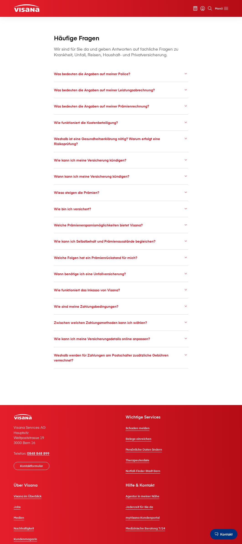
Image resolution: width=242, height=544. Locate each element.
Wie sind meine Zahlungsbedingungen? (121, 306)
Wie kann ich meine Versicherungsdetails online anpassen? (121, 338)
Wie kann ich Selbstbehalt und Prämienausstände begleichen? (121, 241)
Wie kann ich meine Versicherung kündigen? (121, 160)
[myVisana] (202, 8)
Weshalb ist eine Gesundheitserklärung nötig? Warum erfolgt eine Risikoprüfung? (121, 141)
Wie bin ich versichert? (121, 208)
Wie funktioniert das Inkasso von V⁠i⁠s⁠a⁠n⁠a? (121, 289)
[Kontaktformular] (31, 466)
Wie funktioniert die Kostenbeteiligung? (121, 122)
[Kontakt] (223, 534)
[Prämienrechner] (195, 8)
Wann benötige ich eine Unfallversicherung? (121, 273)
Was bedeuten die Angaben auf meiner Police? (121, 73)
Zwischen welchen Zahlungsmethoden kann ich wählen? (121, 322)
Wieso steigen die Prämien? (121, 192)
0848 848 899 (38, 453)
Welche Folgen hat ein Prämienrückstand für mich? (121, 257)
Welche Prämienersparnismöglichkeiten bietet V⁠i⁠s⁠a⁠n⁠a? (121, 225)
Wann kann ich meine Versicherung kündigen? (121, 176)
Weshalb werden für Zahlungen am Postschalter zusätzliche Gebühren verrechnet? (121, 357)
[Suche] (210, 8)
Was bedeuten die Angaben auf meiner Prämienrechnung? (121, 106)
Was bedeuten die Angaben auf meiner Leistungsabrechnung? (121, 89)
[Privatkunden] (27, 8)
